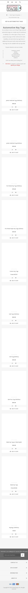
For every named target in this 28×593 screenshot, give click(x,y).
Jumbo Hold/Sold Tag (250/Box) (14, 143)
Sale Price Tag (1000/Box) (14, 399)
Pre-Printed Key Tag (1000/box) (14, 186)
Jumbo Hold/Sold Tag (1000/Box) (14, 100)
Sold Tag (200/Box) (14, 356)
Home (7, 15)
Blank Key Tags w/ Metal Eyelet (14, 442)
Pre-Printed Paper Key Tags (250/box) (14, 228)
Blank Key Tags (14, 485)
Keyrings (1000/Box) (14, 527)
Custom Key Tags (14, 271)
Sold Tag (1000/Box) (14, 314)
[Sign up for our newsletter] (12, 555)
